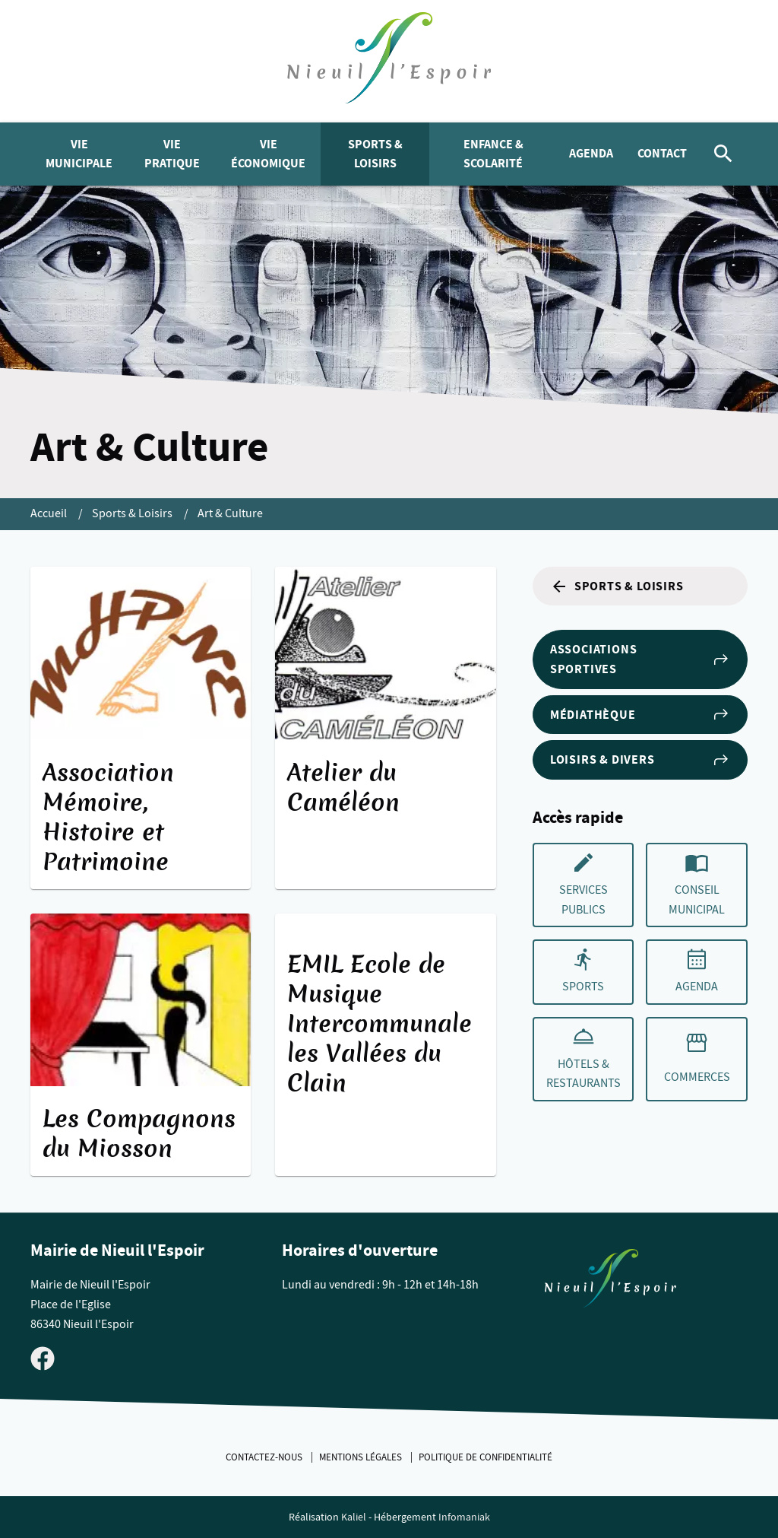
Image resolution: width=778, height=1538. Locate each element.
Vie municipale (79, 154)
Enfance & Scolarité (493, 154)
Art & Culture (230, 513)
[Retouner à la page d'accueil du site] (610, 1282)
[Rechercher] (723, 154)
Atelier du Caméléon (343, 787)
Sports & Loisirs (375, 154)
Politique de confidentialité (485, 1457)
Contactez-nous (265, 1457)
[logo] (389, 61)
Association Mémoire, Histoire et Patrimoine (108, 817)
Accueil (49, 513)
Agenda (591, 153)
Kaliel (353, 1517)
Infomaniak (464, 1517)
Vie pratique (172, 154)
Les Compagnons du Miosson (139, 1133)
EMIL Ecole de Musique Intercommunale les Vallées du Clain (379, 1024)
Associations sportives (640, 659)
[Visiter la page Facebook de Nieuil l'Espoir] (42, 1357)
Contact (662, 153)
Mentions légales (361, 1457)
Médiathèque (640, 714)
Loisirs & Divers (640, 760)
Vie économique (268, 154)
